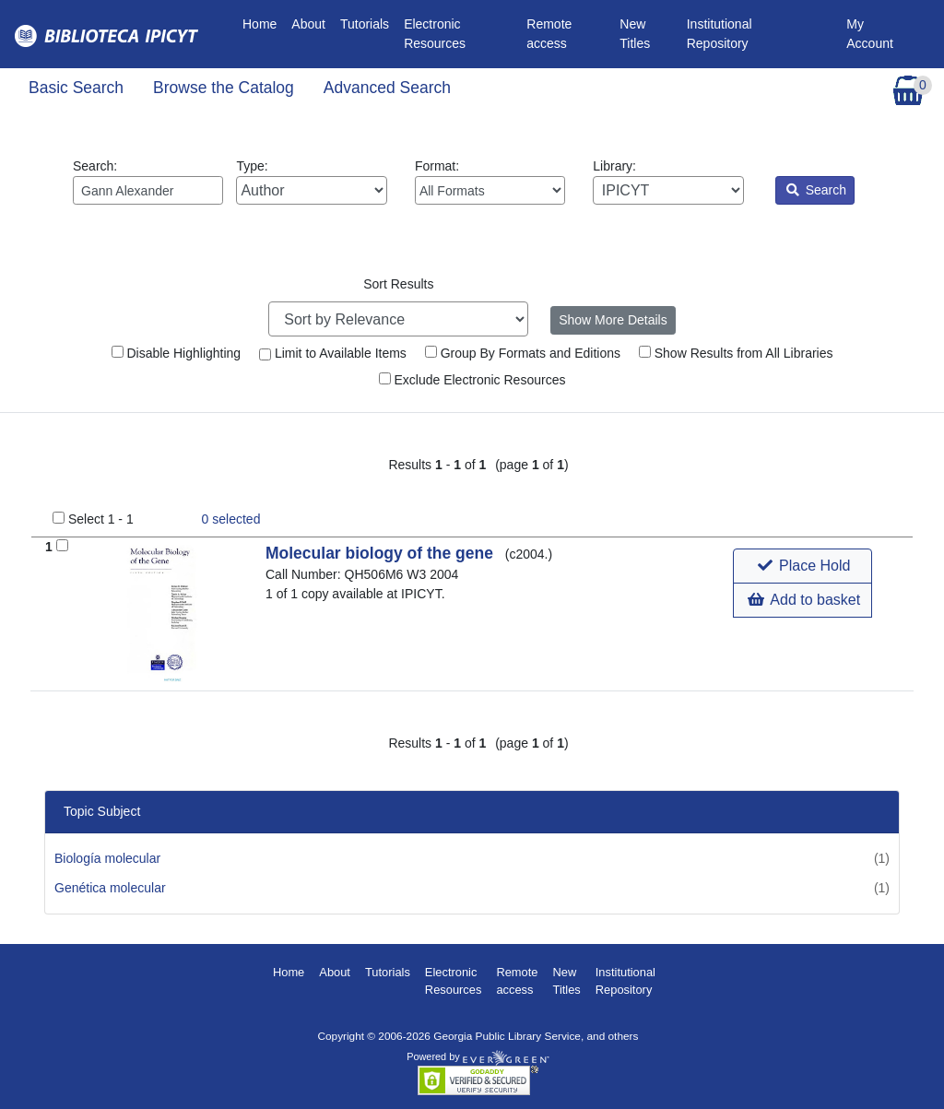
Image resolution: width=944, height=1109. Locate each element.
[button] (802, 566)
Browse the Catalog (223, 87)
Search (816, 190)
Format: (490, 182)
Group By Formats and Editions (522, 353)
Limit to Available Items (333, 353)
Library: (668, 182)
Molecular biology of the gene (382, 553)
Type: (311, 182)
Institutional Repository (719, 34)
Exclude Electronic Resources (472, 379)
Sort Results (398, 284)
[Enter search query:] (148, 190)
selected (231, 519)
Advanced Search (387, 87)
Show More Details (613, 320)
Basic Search (76, 87)
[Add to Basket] (62, 545)
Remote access (549, 34)
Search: (148, 182)
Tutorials (364, 24)
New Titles (635, 34)
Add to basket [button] (804, 600)
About (308, 24)
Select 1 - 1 (101, 519)
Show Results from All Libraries (736, 353)
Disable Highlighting (177, 353)
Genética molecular (110, 887)
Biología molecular (107, 858)
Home (263, 22)
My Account (869, 34)
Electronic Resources (435, 34)
